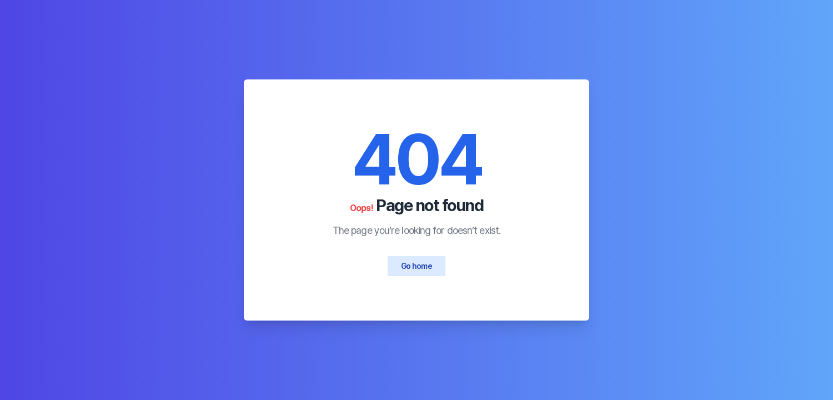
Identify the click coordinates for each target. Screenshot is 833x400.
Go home (416, 266)
